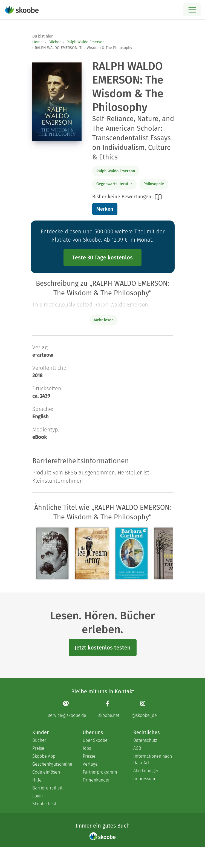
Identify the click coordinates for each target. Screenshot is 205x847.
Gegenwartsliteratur (114, 184)
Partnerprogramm (100, 772)
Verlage (90, 764)
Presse (89, 756)
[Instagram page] (144, 709)
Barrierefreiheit (47, 788)
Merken (104, 209)
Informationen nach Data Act (152, 759)
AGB (137, 748)
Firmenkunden (97, 780)
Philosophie (153, 184)
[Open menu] (192, 9)
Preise (38, 748)
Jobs (87, 748)
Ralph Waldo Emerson (86, 42)
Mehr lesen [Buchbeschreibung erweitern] (104, 320)
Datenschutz (145, 740)
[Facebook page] (109, 709)
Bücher (54, 42)
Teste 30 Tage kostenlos (102, 257)
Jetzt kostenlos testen (103, 647)
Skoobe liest (44, 803)
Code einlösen (46, 772)
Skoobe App (43, 756)
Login (37, 796)
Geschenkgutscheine (52, 764)
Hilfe (37, 780)
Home (37, 42)
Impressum (144, 778)
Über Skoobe (95, 740)
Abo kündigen (146, 770)
